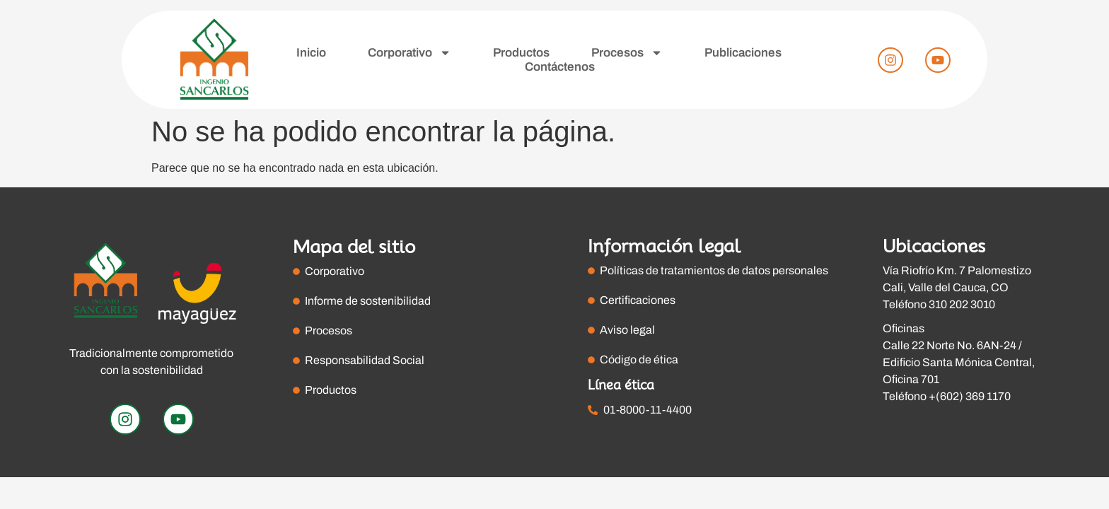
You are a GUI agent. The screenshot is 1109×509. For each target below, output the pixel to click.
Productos (521, 52)
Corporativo (409, 53)
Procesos (627, 53)
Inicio (311, 52)
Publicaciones (743, 52)
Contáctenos (560, 67)
